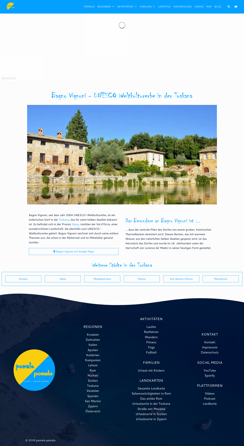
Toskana (64, 219)
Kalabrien (92, 355)
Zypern (93, 406)
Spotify (210, 375)
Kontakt (209, 342)
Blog (217, 6)
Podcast (209, 398)
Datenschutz (210, 352)
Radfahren (151, 332)
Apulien (92, 350)
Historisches (182, 6)
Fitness (151, 342)
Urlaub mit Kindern (151, 370)
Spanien (92, 396)
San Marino (93, 401)
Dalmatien (93, 339)
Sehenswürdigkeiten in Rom (151, 393)
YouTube (210, 370)
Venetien (93, 390)
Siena (75, 224)
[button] (229, 6)
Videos (199, 6)
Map (209, 6)
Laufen (151, 327)
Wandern (151, 337)
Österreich (92, 411)
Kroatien (93, 334)
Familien (145, 6)
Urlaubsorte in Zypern (151, 419)
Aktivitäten (125, 6)
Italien (92, 344)
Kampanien (93, 360)
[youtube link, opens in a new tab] (236, 6)
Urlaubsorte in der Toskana (151, 403)
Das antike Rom (151, 398)
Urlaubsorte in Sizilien (151, 414)
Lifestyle (164, 6)
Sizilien (93, 380)
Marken (92, 375)
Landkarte (210, 403)
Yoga (151, 347)
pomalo (89, 6)
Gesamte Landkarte (151, 388)
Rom (92, 370)
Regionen (103, 6)
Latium (92, 365)
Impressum (209, 347)
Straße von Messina (151, 409)
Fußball (151, 352)
